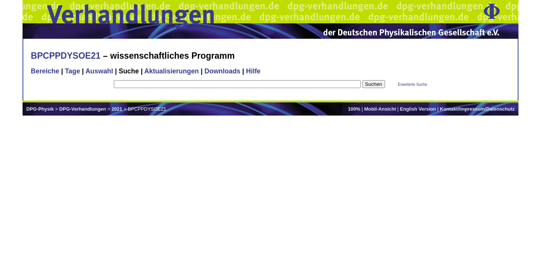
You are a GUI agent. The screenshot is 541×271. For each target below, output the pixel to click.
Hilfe (253, 71)
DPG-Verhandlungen (82, 109)
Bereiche (45, 71)
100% (354, 109)
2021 (117, 109)
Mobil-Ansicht (380, 109)
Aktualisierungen (171, 71)
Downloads (222, 71)
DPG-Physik (40, 109)
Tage (72, 71)
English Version (418, 109)
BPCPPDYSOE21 (66, 56)
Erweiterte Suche (412, 84)
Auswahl (99, 71)
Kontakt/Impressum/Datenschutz (477, 109)
